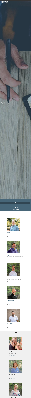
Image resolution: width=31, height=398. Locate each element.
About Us (15, 200)
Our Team (15, 202)
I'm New (15, 205)
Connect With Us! (15, 209)
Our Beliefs (15, 207)
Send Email (10, 236)
